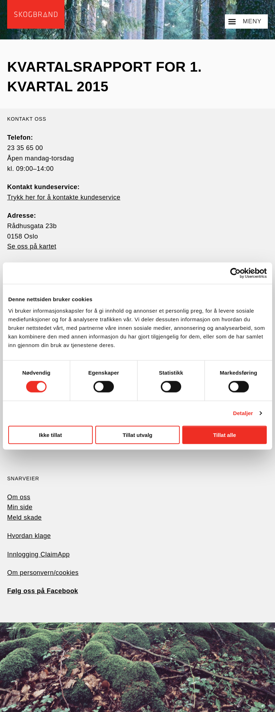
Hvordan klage (29, 535)
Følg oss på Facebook (42, 591)
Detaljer (243, 413)
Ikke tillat (50, 435)
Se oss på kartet (31, 246)
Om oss (18, 497)
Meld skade (24, 517)
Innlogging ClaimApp (38, 554)
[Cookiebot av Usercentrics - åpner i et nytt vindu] (235, 273)
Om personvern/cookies (43, 572)
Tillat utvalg (137, 435)
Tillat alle (224, 435)
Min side (20, 507)
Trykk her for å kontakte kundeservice (63, 197)
